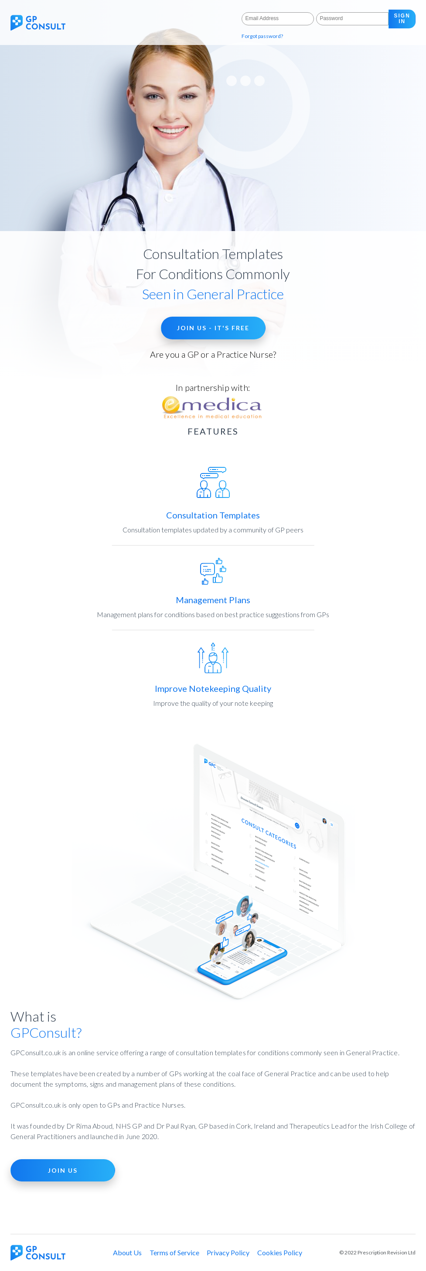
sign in (402, 19)
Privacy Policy (228, 1252)
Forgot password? (262, 36)
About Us (127, 1252)
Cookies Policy (279, 1252)
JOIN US (63, 1170)
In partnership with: (213, 401)
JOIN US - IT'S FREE (213, 328)
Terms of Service (174, 1252)
